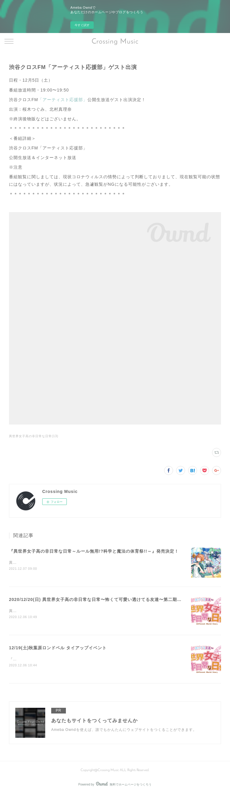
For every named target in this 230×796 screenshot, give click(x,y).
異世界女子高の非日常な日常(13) (33, 436)
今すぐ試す (82, 25)
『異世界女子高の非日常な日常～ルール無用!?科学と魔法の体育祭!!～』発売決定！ (94, 551)
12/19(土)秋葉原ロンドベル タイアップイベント (58, 648)
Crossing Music (115, 41)
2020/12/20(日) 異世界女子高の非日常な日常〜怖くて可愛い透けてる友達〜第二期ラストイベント (108, 599)
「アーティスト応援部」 (62, 99)
